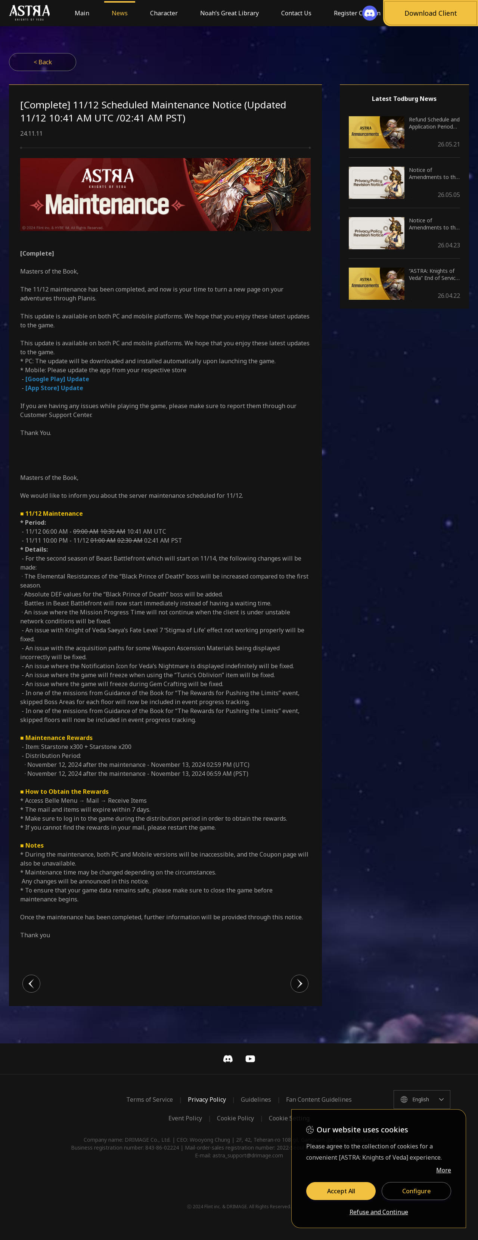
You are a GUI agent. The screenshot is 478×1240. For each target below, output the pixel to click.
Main (82, 13)
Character (164, 13)
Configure (416, 1191)
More (443, 1170)
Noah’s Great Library (229, 13)
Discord (228, 1059)
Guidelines (256, 1099)
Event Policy (185, 1118)
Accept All (341, 1191)
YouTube (250, 1059)
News (120, 13)
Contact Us (296, 13)
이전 (31, 984)
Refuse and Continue (379, 1212)
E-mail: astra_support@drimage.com (239, 1155)
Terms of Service (149, 1099)
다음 (299, 984)
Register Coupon (357, 13)
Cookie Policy (235, 1118)
